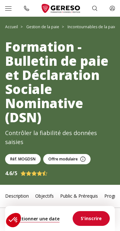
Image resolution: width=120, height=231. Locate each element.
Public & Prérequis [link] (79, 196)
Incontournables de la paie (92, 27)
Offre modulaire (66, 159)
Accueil (11, 27)
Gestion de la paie (42, 27)
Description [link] (17, 196)
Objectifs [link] (44, 196)
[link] (91, 218)
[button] (13, 220)
